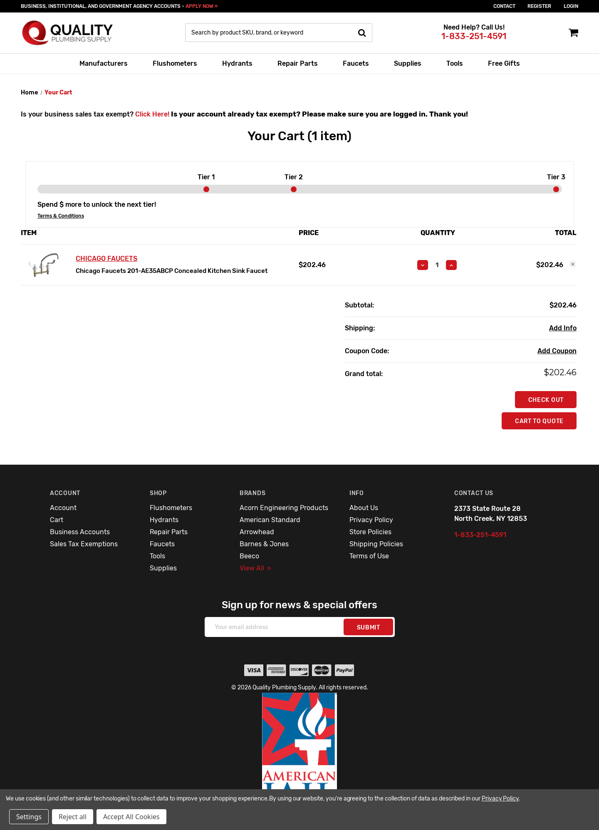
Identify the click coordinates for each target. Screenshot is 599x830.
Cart (56, 520)
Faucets (356, 63)
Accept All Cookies (131, 816)
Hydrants (237, 63)
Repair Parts (297, 63)
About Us (363, 508)
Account (63, 508)
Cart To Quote (539, 421)
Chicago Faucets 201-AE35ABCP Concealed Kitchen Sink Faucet (171, 271)
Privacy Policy (371, 520)
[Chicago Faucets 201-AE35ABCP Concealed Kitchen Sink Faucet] (437, 265)
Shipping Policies (376, 544)
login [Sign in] (571, 6)
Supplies (407, 63)
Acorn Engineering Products (284, 508)
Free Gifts (504, 63)
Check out (546, 400)
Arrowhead (257, 532)
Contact (504, 6)
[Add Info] (563, 328)
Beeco (249, 556)
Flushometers (175, 63)
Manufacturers (103, 63)
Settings (29, 816)
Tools (454, 63)
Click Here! (152, 114)
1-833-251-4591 (473, 36)
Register (539, 6)
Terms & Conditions (60, 216)
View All (255, 568)
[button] (300, 755)
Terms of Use (369, 556)
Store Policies (370, 532)
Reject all (73, 816)
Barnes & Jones (264, 544)
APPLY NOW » (202, 6)
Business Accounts (80, 532)
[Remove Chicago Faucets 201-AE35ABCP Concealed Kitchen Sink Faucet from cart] (573, 264)
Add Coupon (557, 351)
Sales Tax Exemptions (84, 544)
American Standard (270, 520)
